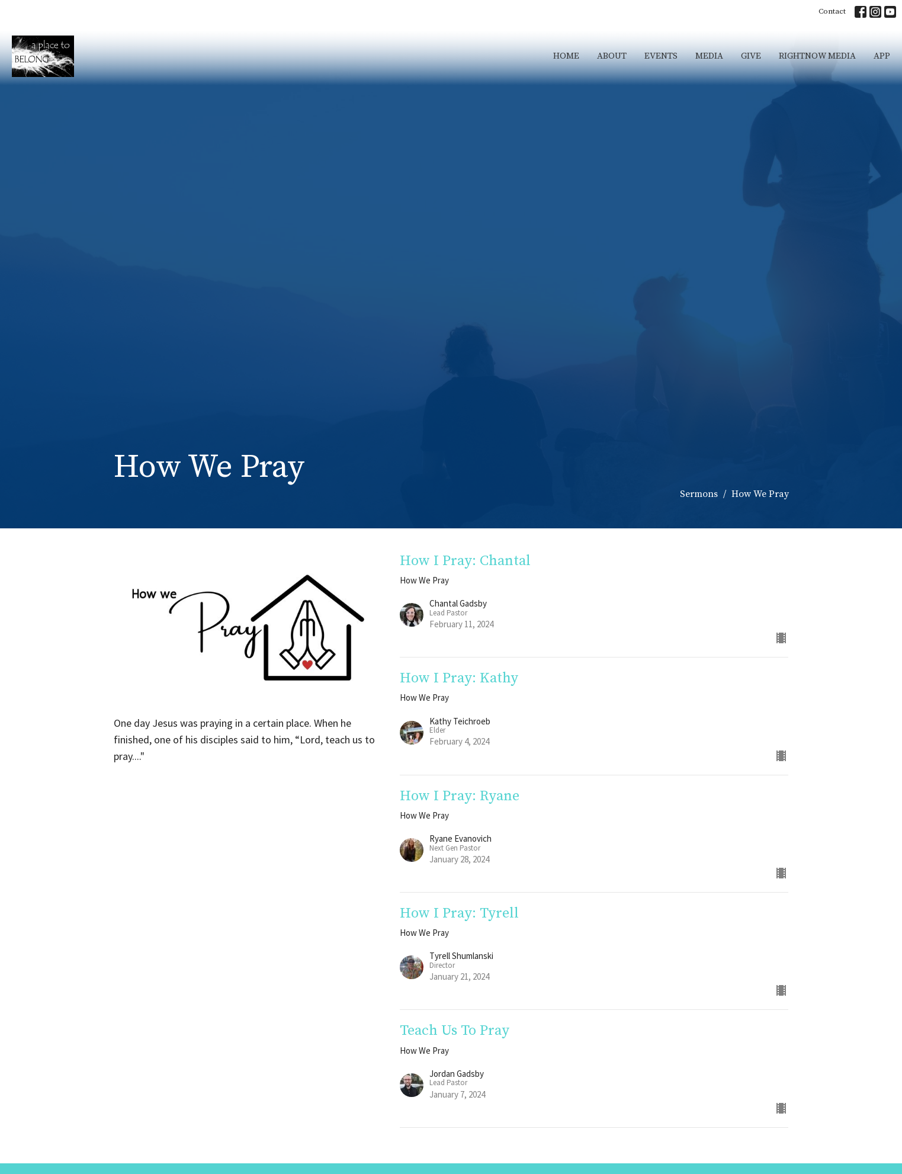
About (612, 56)
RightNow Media (817, 56)
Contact (832, 11)
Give (751, 56)
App (882, 56)
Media (709, 56)
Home (566, 56)
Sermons (699, 494)
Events (661, 56)
